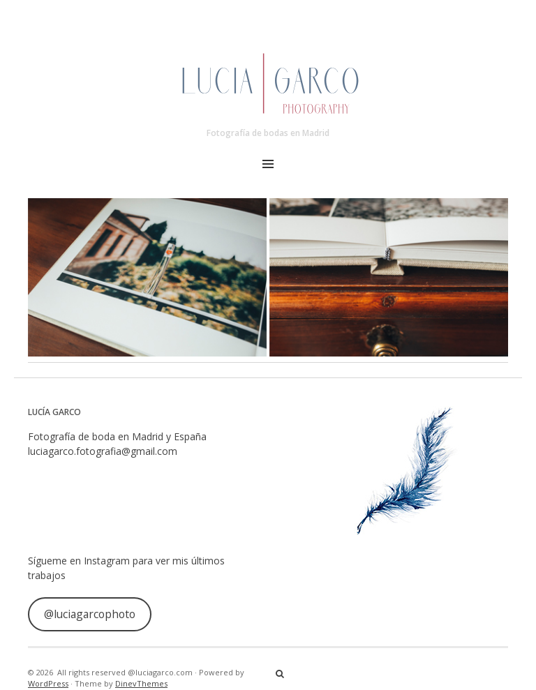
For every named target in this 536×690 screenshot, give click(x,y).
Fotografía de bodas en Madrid (268, 133)
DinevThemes (141, 683)
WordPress (48, 683)
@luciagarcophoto (89, 614)
